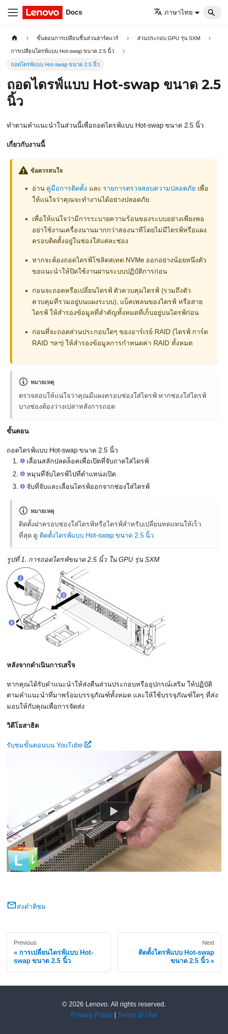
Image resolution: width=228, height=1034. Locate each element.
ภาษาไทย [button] (173, 12)
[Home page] (15, 38)
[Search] (212, 12)
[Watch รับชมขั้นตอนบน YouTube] (114, 811)
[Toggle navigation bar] (13, 12)
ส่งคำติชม (26, 906)
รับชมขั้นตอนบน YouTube (49, 745)
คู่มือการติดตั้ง (66, 188)
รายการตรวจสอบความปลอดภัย (149, 188)
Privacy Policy (92, 1015)
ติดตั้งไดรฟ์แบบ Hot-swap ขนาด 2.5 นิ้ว (97, 535)
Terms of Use (137, 1015)
